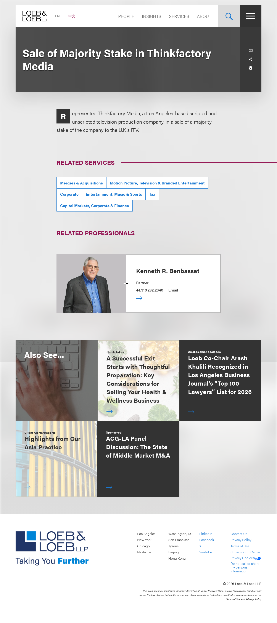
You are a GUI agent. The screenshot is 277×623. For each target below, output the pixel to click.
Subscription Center (245, 552)
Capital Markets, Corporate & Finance (94, 205)
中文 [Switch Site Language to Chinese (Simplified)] (71, 15)
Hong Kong (177, 558)
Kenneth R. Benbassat (167, 270)
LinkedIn (205, 533)
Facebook (206, 539)
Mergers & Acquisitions (81, 183)
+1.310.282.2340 (149, 290)
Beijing (173, 552)
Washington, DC (180, 533)
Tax (152, 194)
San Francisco (179, 539)
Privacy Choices (245, 557)
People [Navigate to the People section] (126, 16)
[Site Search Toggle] (229, 16)
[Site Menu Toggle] (250, 16)
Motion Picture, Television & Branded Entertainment (157, 183)
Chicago (143, 545)
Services (179, 16)
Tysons (173, 545)
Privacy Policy (240, 539)
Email (173, 290)
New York (144, 539)
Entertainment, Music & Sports (114, 194)
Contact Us (238, 533)
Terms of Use (239, 545)
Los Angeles (146, 533)
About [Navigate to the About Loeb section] (204, 16)
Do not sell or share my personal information (244, 567)
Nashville (144, 552)
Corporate (69, 194)
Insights (151, 16)
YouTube (205, 552)
